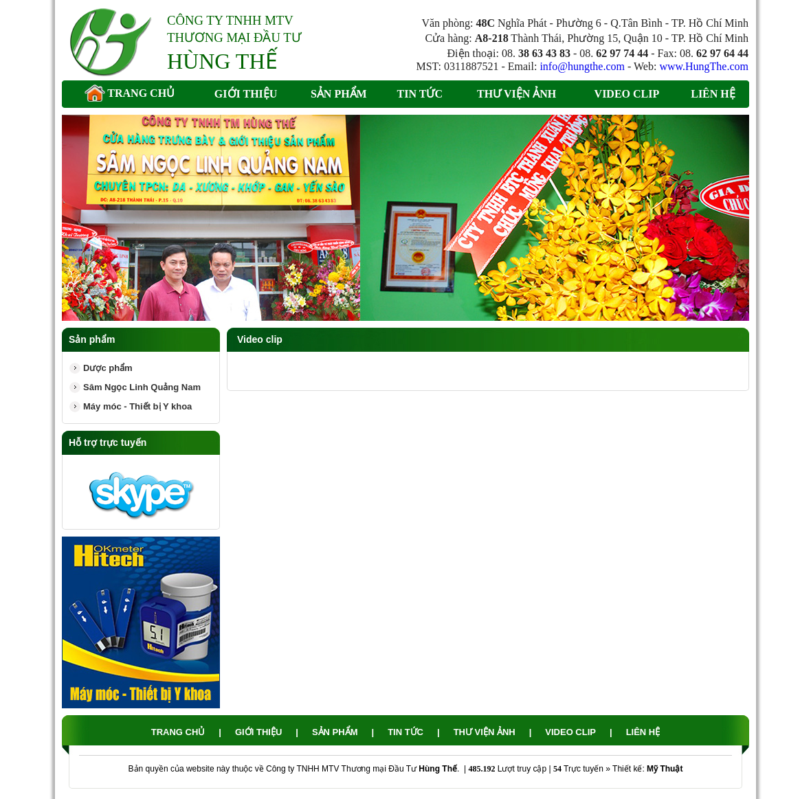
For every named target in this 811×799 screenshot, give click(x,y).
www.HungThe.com (703, 66)
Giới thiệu (246, 94)
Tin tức (420, 94)
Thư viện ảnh (516, 94)
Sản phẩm (339, 94)
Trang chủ (130, 94)
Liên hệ (713, 94)
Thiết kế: (647, 769)
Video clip (627, 94)
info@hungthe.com (582, 66)
